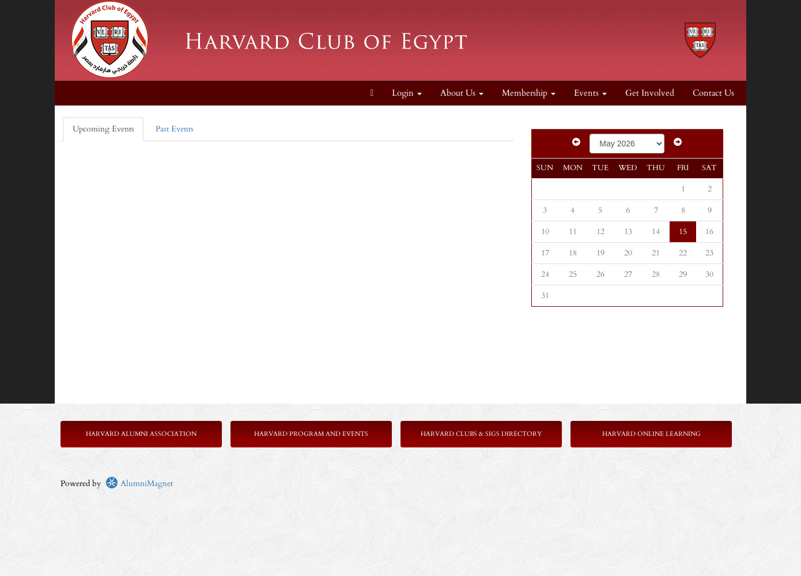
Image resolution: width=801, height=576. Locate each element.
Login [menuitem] (407, 93)
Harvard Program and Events (311, 434)
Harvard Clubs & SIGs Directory (481, 434)
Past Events (175, 128)
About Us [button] (461, 93)
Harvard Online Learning (651, 434)
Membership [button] (529, 93)
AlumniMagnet (139, 483)
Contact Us (713, 93)
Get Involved (649, 93)
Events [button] (590, 93)
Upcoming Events (103, 128)
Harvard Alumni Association (141, 434)
